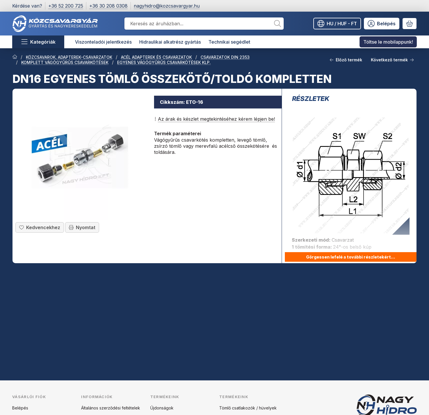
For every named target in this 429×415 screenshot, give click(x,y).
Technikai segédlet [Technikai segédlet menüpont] (229, 42)
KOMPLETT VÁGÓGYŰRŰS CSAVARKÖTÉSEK (64, 62)
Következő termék (392, 59)
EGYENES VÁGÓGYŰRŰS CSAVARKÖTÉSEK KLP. (164, 62)
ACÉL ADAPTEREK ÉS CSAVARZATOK (156, 57)
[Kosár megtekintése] (409, 23)
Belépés (20, 407)
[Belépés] (381, 23)
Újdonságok (162, 407)
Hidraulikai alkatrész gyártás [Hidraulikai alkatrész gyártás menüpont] (170, 42)
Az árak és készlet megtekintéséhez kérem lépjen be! (214, 119)
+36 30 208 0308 (108, 6)
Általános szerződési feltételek (110, 407)
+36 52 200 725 (65, 6)
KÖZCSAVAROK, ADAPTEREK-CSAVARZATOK (69, 57)
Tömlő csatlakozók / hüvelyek (248, 407)
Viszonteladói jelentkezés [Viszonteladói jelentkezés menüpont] (103, 42)
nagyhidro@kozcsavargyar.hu (167, 6)
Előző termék (346, 59)
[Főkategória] (14, 57)
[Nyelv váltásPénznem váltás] (337, 23)
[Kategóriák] (38, 41)
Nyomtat (82, 227)
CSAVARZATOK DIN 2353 (225, 57)
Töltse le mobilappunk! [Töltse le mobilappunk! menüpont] (388, 42)
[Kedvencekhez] (39, 227)
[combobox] (204, 23)
